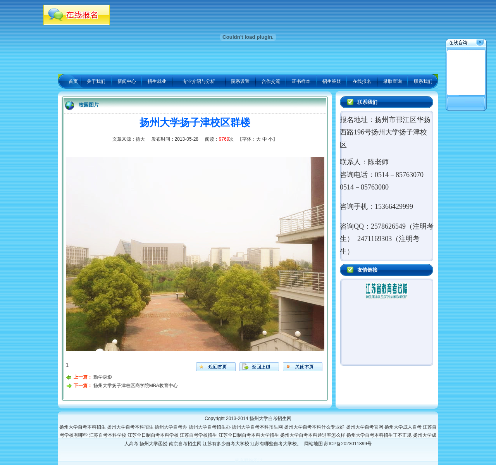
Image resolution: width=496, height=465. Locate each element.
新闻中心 (126, 81)
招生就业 (157, 81)
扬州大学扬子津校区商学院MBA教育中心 (135, 385)
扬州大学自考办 (171, 427)
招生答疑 (331, 81)
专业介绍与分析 (199, 81)
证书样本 (301, 81)
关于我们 (96, 81)
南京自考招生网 (186, 443)
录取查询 (392, 81)
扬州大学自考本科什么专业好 (315, 427)
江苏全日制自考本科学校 (153, 435)
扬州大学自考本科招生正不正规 (379, 435)
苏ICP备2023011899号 (348, 443)
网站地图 (313, 443)
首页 (73, 81)
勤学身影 (102, 377)
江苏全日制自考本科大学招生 (249, 435)
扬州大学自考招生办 (210, 427)
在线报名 (362, 81)
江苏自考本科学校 (108, 435)
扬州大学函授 (154, 443)
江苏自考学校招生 (199, 435)
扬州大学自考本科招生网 (258, 427)
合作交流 (271, 81)
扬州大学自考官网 (365, 427)
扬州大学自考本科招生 (83, 427)
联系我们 (423, 81)
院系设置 (240, 81)
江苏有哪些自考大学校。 (277, 443)
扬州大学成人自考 (403, 427)
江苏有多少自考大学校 (226, 443)
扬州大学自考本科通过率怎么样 (313, 435)
